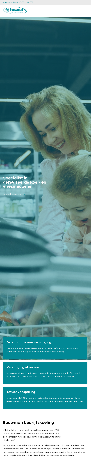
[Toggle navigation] (85, 10)
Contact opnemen (14, 194)
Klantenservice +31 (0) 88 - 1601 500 (18, 2)
